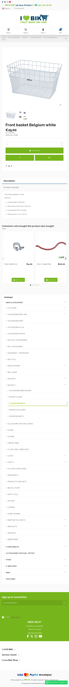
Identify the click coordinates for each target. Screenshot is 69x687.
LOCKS (10, 456)
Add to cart (34, 150)
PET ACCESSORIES (15, 347)
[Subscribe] (64, 602)
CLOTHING (12, 308)
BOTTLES (12, 359)
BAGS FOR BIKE (14, 366)
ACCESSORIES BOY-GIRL (17, 314)
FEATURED (10, 579)
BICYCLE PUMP (14, 488)
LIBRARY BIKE (13, 443)
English (7, 8)
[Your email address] (32, 602)
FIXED (8, 560)
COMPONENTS (12, 547)
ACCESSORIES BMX (15, 321)
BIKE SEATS (12, 526)
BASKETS (11, 385)
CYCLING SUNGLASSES (17, 469)
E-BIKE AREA (11, 566)
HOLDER (11, 501)
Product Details (11, 187)
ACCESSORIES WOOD (16, 334)
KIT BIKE (11, 436)
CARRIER (11, 507)
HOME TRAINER (14, 514)
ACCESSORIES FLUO (16, 327)
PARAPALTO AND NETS (17, 482)
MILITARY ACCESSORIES (17, 340)
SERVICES (12, 533)
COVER (10, 430)
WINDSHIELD (13, 475)
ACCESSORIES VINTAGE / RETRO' (20, 553)
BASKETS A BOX (15, 397)
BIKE (8, 573)
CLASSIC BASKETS (17, 403)
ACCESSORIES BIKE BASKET (20, 391)
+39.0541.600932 (23, 5)
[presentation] (21, 610)
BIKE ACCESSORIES (14, 302)
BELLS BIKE (12, 372)
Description (9, 181)
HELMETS (12, 379)
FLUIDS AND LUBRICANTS (18, 449)
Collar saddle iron (10, 264)
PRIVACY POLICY (15, 617)
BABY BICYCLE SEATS (16, 520)
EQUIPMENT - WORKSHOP (18, 353)
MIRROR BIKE (13, 539)
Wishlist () (19, 8)
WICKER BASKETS (16, 416)
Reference (9, 135)
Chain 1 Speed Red (44, 264)
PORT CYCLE (13, 494)
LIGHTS (11, 462)
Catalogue (8, 297)
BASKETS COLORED (17, 410)
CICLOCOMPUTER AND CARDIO (20, 424)
